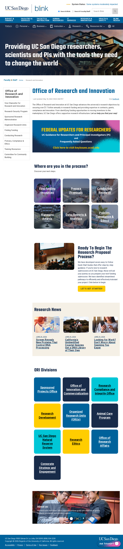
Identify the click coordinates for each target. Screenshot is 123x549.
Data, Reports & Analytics (76, 216)
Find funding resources (47, 190)
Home (21, 80)
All (111, 26)
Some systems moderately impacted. (102, 4)
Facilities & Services (26, 20)
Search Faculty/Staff (81, 11)
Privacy (20, 545)
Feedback (54, 545)
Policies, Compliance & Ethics (105, 216)
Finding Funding (11, 130)
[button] (71, 518)
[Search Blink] (59, 11)
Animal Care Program (105, 415)
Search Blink (64, 11)
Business (39, 26)
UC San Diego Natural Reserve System (47, 441)
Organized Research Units (15, 125)
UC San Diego (16, 10)
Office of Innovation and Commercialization (76, 389)
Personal (22, 26)
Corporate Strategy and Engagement (47, 467)
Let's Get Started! (91, 289)
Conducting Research (104, 190)
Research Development (47, 415)
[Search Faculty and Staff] (73, 11)
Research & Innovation (86, 20)
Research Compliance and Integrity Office (104, 389)
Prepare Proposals (76, 190)
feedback (115, 99)
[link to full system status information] (68, 4)
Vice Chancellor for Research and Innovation (15, 104)
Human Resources (58, 20)
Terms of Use (31, 545)
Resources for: (95, 26)
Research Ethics (76, 441)
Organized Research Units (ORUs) (76, 415)
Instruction (57, 26)
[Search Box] (101, 11)
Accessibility (10, 545)
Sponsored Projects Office (47, 389)
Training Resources (13, 149)
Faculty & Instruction (43, 20)
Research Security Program (16, 111)
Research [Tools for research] (75, 26)
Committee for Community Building (16, 155)
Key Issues (43, 545)
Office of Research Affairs (104, 441)
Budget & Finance (9, 20)
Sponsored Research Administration (13, 118)
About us (42, 506)
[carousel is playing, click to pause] (83, 518)
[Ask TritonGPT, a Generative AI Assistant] (109, 544)
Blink (39, 10)
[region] (76, 507)
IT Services (71, 20)
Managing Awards (47, 216)
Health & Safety (103, 20)
